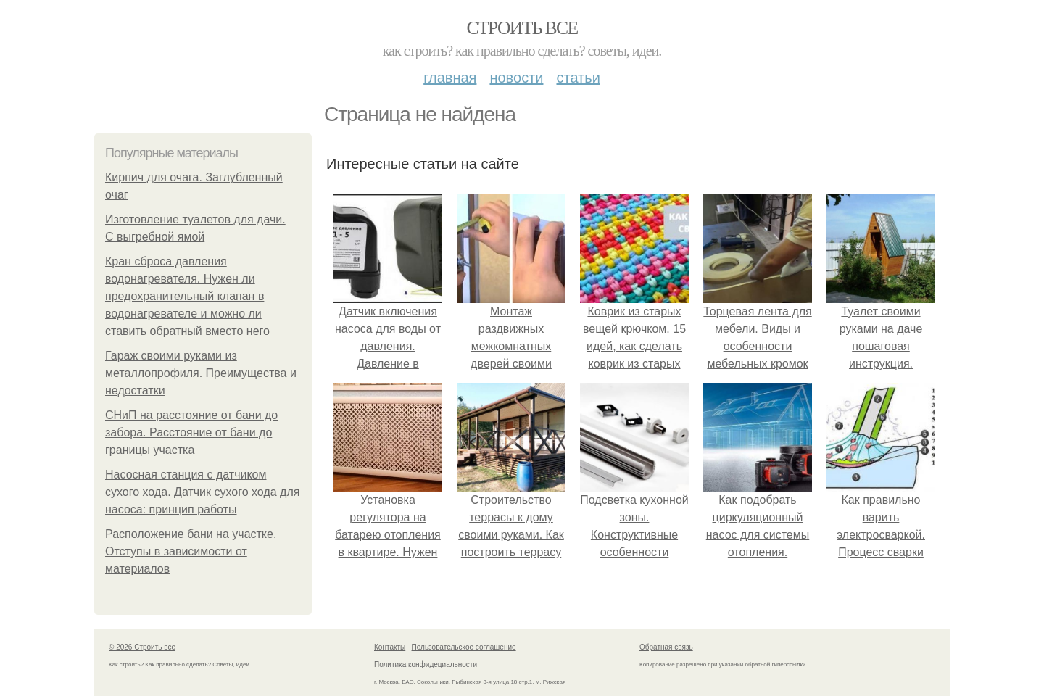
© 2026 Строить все (142, 647)
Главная (449, 78)
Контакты (389, 647)
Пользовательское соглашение (464, 647)
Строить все (521, 27)
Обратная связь (666, 647)
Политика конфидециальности (425, 664)
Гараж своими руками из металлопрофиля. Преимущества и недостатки (201, 373)
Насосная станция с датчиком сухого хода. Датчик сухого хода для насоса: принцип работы (202, 491)
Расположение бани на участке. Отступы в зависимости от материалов (190, 551)
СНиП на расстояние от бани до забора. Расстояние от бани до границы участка (191, 432)
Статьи (578, 78)
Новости (516, 78)
